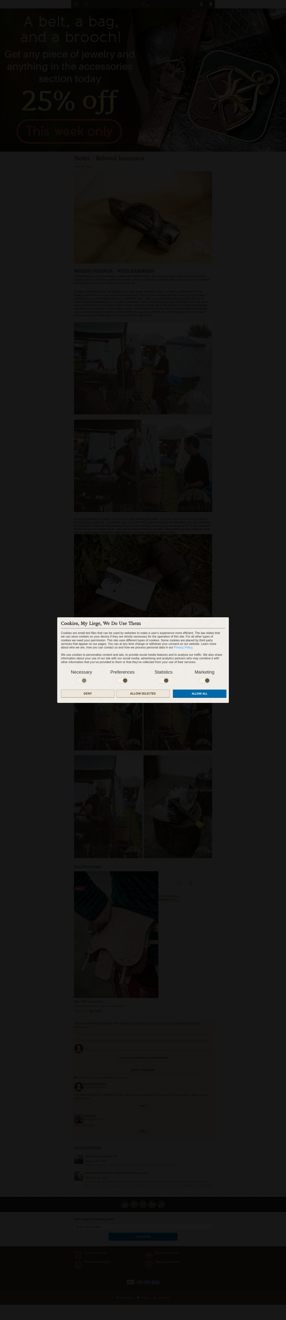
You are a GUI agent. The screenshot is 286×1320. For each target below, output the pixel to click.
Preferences (122, 672)
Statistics (163, 672)
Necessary (81, 672)
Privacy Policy (183, 647)
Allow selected (143, 693)
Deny (88, 693)
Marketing (204, 672)
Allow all (199, 694)
